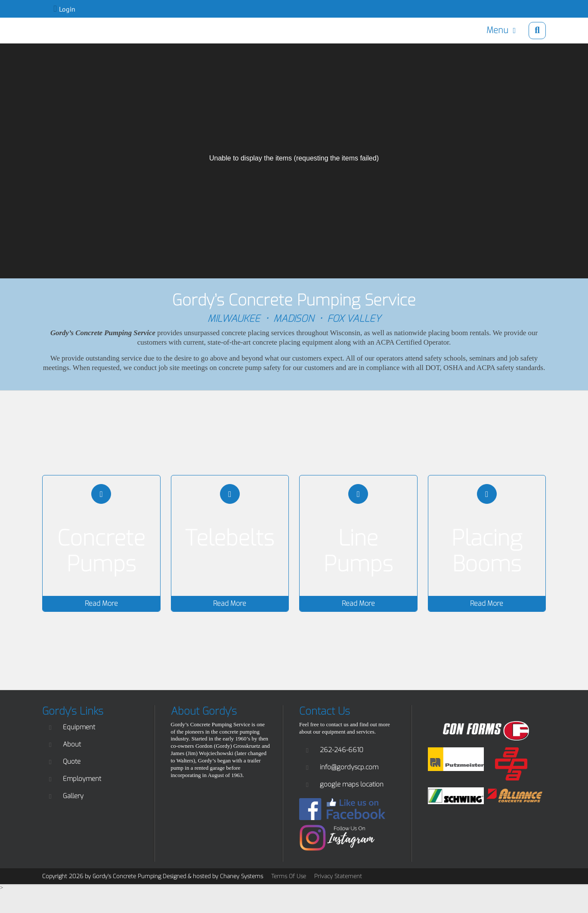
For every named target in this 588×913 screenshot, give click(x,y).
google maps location (352, 784)
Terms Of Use (288, 876)
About (72, 744)
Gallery (73, 796)
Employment (82, 778)
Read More (101, 603)
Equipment (79, 727)
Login (67, 9)
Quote (71, 761)
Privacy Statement (338, 876)
